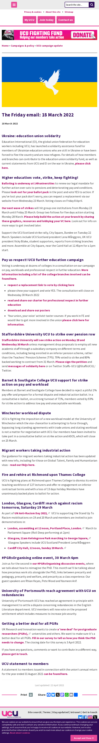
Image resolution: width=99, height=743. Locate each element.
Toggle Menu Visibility (15, 5)
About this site (53, 11)
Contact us (65, 20)
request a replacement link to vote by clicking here (41, 285)
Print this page (31, 695)
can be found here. (56, 674)
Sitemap (69, 11)
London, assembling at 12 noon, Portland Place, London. (45, 528)
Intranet (75, 712)
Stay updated (60, 712)
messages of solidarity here (26, 366)
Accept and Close (82, 738)
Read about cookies (20, 732)
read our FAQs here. (22, 465)
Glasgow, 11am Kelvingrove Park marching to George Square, (48, 538)
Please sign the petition (71, 362)
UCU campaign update (49, 45)
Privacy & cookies (33, 11)
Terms (46, 712)
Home (5, 45)
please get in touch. (15, 654)
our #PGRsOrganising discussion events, (58, 563)
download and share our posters (29, 310)
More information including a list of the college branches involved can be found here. (46, 274)
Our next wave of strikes (18, 208)
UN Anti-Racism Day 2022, (31, 513)
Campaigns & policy (22, 45)
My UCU (30, 20)
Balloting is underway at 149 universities (28, 183)
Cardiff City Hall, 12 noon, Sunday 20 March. (36, 548)
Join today (46, 20)
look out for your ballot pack (30, 192)
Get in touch (89, 712)
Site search (34, 712)
